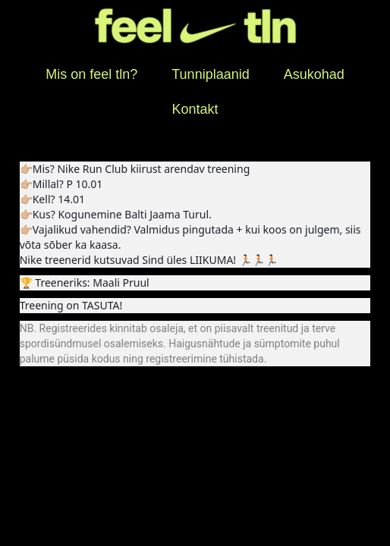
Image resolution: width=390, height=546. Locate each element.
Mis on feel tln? (91, 74)
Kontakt (194, 109)
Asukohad (314, 74)
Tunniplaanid (210, 74)
